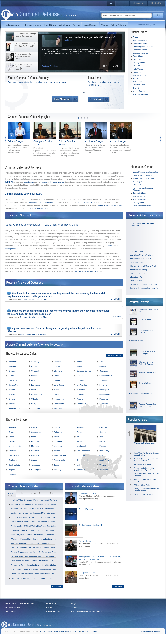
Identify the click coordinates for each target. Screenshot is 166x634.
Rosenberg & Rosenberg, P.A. (141, 393)
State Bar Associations (142, 206)
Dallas (11, 376)
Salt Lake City (14, 408)
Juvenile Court (85, 541)
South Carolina (105, 460)
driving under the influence (16, 249)
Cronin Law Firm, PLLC (138, 341)
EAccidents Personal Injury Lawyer (144, 284)
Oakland (80, 394)
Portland (12, 404)
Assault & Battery (140, 40)
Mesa (33, 390)
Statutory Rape (139, 85)
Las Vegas (35, 385)
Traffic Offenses (139, 199)
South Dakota (14, 465)
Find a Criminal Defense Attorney (19, 603)
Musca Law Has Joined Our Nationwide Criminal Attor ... (33, 574)
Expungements (139, 63)
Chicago (12, 371)
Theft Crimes (138, 88)
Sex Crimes (137, 82)
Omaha (12, 399)
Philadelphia (59, 399)
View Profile (116, 299)
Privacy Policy (74, 631)
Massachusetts (15, 446)
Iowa (101, 437)
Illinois (56, 437)
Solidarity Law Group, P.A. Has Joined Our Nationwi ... (33, 513)
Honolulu (57, 380)
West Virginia (82, 470)
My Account (138, 3)
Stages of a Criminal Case (143, 178)
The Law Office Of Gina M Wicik (143, 266)
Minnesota (58, 446)
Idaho (33, 437)
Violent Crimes (139, 91)
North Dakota (82, 455)
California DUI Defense (143, 494)
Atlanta (79, 362)
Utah (78, 465)
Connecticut (36, 432)
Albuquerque (14, 362)
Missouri (102, 446)
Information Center (13, 607)
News (10, 493)
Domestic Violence (140, 53)
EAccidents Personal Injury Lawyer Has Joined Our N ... (33, 539)
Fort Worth (13, 380)
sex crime (110, 246)
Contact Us (156, 3)
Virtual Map (51, 603)
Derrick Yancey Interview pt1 (90, 525)
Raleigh (34, 404)
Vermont (102, 465)
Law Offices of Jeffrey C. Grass (86, 271)
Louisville (103, 385)
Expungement (138, 203)
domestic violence (57, 182)
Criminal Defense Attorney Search (86, 611)
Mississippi (81, 446)
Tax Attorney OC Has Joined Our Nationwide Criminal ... (33, 556)
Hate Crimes (138, 69)
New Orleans (36, 394)
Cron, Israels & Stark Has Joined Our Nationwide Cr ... (33, 561)
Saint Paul (103, 404)
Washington (36, 470)
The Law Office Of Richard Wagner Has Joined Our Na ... (34, 500)
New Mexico (14, 455)
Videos (74, 607)
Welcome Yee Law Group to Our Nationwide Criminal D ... (34, 504)
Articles (22, 493)
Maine (79, 441)
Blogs (73, 603)
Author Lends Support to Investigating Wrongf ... (144, 469)
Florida (79, 432)
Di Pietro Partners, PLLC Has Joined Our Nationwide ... (33, 530)
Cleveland (58, 371)
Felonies (136, 66)
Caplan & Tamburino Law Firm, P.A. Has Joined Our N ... (34, 548)
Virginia (12, 470)
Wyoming (12, 474)
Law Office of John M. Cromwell (33, 335)
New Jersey (104, 451)
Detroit (56, 376)
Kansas (12, 441)
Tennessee (35, 465)
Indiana (80, 437)
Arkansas (80, 427)
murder (44, 182)
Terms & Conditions (89, 631)
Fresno (34, 380)
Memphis (12, 390)
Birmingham (36, 366)
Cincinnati (35, 371)
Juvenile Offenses (140, 196)
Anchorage (35, 362)
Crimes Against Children (143, 47)
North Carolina (60, 455)
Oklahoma (13, 460)
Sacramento (59, 404)
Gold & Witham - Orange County (146, 331)
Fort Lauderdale (105, 376)
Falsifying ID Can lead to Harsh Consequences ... (146, 490)
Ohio (101, 455)
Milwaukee (81, 390)
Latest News (10, 611)
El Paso (80, 376)
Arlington (57, 362)
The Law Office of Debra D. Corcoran (146, 363)
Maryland (103, 441)
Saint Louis (81, 404)
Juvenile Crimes (139, 75)
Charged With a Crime (88, 573)
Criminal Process (86, 509)
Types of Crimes (139, 193)
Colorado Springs (84, 371)
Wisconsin (103, 470)
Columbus (103, 371)
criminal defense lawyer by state (110, 205)
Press (52, 493)
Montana (12, 451)
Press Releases (53, 611)
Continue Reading (50, 66)
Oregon (34, 460)
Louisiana (58, 441)
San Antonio (36, 408)
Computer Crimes (140, 43)
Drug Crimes (138, 56)
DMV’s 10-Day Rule (142, 485)
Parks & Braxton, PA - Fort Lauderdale (148, 405)
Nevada (57, 451)
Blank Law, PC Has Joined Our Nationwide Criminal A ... (33, 535)
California (103, 427)
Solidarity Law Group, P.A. (140, 259)
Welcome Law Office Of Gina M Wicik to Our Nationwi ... (33, 509)
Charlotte (103, 366)
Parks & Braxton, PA (147, 372)
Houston (80, 380)
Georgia (102, 432)
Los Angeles (82, 385)
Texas (56, 465)
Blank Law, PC (136, 277)
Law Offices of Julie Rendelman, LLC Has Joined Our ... (33, 578)
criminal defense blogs (86, 202)
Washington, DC (60, 470)
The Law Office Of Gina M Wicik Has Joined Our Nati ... (33, 526)
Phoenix (80, 399)
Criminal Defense (140, 50)
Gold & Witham (145, 320)
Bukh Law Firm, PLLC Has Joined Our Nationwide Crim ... (34, 569)
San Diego (58, 408)
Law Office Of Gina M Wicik (141, 255)
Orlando (34, 399)
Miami (56, 390)
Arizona (57, 427)
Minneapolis (104, 390)
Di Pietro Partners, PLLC (140, 273)
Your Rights (137, 182)
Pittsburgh (103, 399)
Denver (34, 376)
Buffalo (79, 366)
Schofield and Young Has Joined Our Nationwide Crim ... (34, 517)
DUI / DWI (137, 59)
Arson (135, 37)
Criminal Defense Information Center (43, 202)
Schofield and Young (138, 270)
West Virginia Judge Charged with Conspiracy (146, 460)
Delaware (58, 432)
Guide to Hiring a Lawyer (143, 175)
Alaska (34, 427)
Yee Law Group (136, 251)
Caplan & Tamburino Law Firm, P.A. (144, 288)
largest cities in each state (38, 208)
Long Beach (59, 385)
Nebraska (35, 451)
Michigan (35, 446)
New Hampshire (83, 451)
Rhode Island (82, 460)
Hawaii (11, 437)
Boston (57, 366)
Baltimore (12, 366)
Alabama (12, 427)
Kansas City (13, 385)
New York (58, 394)
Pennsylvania (59, 460)
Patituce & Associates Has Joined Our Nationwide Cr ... (33, 552)
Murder (136, 78)
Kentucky (35, 441)
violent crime (28, 182)
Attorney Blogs (37, 493)
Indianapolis (104, 380)
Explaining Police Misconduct (145, 464)
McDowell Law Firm (138, 262)
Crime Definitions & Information (145, 172)
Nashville (12, 394)
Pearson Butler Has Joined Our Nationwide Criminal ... (33, 543)
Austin (102, 362)
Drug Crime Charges (87, 493)
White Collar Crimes (141, 94)
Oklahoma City (105, 394)
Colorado (12, 432)
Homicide (137, 72)
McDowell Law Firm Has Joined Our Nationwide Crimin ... (34, 522)
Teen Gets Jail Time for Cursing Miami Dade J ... (146, 454)
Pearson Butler (136, 281)
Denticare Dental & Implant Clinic (33, 300)
